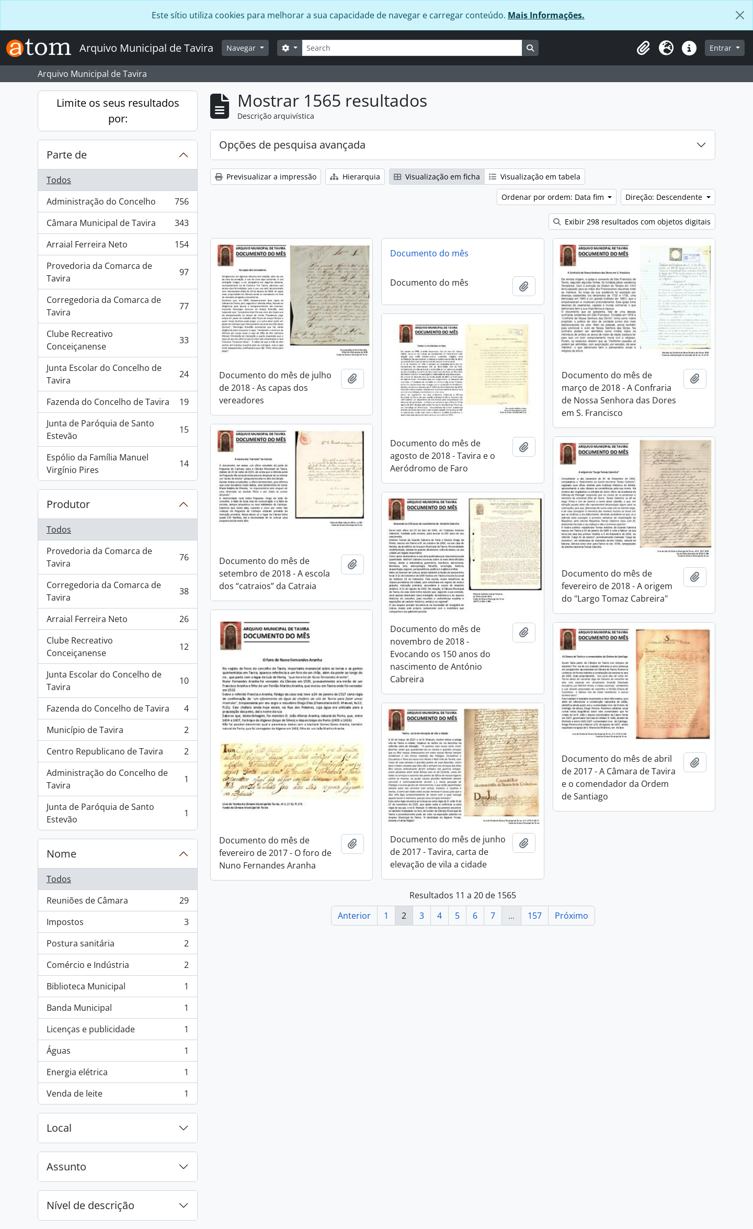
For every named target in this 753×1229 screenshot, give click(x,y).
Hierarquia (355, 177)
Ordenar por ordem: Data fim (553, 197)
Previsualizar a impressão (265, 177)
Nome (61, 854)
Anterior (354, 915)
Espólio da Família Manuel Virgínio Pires (117, 464)
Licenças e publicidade (117, 1031)
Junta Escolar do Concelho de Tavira (117, 374)
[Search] (412, 48)
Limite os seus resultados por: (117, 111)
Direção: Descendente (664, 197)
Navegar (242, 48)
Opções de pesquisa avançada (292, 145)
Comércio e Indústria (117, 967)
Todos (59, 180)
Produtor (68, 504)
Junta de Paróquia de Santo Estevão (117, 430)
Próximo (571, 915)
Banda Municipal (117, 1010)
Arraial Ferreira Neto (117, 246)
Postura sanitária (117, 945)
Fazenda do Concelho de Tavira (117, 404)
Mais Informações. (546, 15)
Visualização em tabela (534, 177)
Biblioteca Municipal (117, 988)
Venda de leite (117, 1095)
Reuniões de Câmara (117, 902)
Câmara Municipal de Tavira (117, 225)
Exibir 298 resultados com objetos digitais (632, 222)
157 (535, 915)
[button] (643, 48)
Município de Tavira (117, 732)
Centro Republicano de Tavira (117, 753)
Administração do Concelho (117, 203)
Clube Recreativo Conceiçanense (117, 340)
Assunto (66, 1166)
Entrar (722, 48)
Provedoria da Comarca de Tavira (117, 272)
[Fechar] (739, 15)
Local (59, 1128)
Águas (117, 1053)
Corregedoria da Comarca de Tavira (117, 306)
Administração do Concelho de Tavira (117, 779)
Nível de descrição (90, 1205)
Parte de (67, 155)
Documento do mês (429, 253)
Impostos (117, 924)
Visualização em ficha (437, 177)
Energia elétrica (117, 1074)
